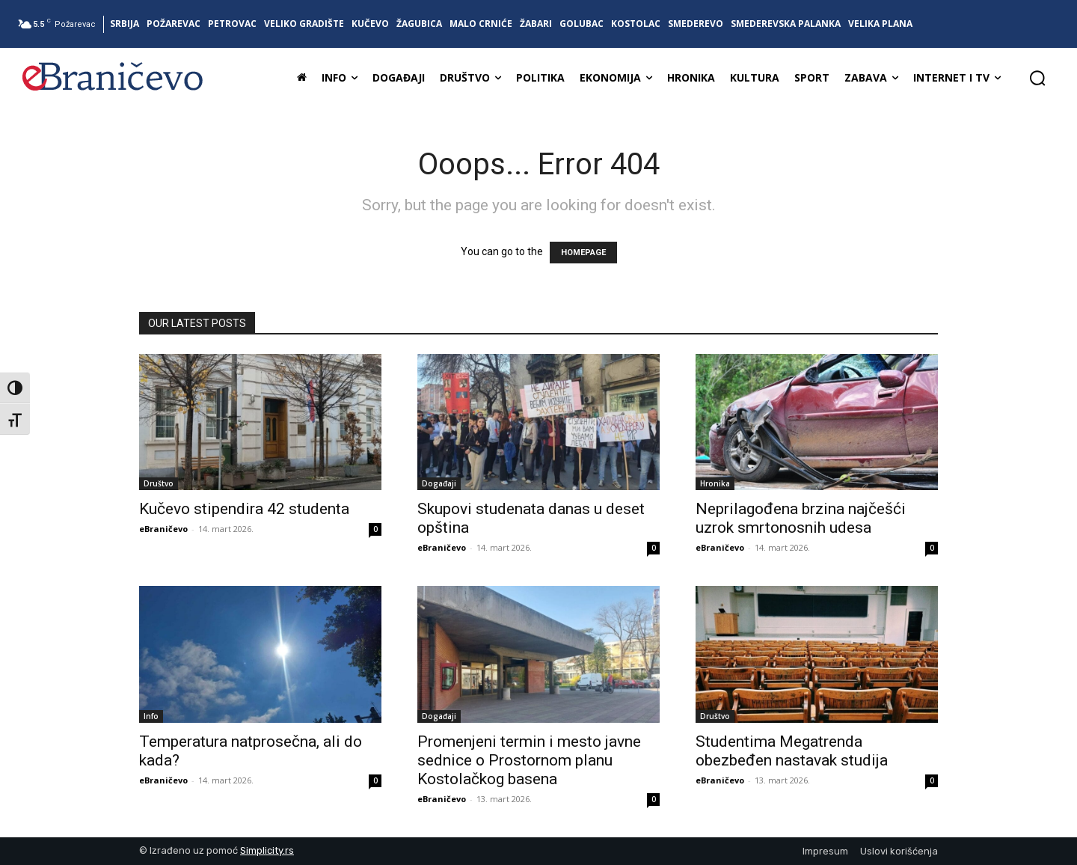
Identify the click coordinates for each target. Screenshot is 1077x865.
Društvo (159, 483)
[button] (1037, 78)
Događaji (439, 483)
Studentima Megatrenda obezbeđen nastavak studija (792, 751)
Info (151, 716)
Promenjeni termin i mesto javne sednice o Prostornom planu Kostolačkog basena (529, 760)
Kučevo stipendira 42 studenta (244, 509)
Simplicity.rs (267, 850)
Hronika (715, 483)
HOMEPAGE (583, 252)
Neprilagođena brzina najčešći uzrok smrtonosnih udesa (801, 518)
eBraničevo (163, 528)
